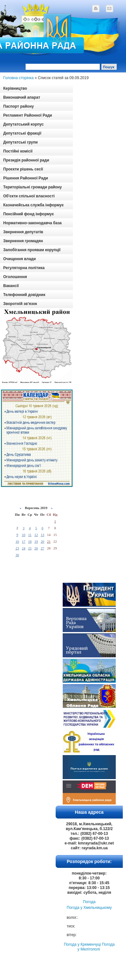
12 (36, 535)
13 (42, 535)
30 (17, 555)
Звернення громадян (23, 241)
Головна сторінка (18, 78)
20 (42, 541)
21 (49, 541)
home (95, 8)
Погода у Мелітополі (95, 946)
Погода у (89, 907)
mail (109, 8)
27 (42, 548)
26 (36, 548)
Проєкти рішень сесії (23, 169)
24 (23, 548)
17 (23, 541)
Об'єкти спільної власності (29, 196)
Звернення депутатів (23, 232)
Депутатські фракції (22, 133)
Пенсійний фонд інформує (28, 214)
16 (17, 541)
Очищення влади (19, 259)
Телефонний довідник (24, 294)
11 (30, 535)
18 (30, 541)
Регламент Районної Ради (27, 115)
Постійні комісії (18, 151)
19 (36, 541)
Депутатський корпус (23, 124)
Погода (89, 902)
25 (30, 548)
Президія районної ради (26, 160)
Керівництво (15, 88)
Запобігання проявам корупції (31, 250)
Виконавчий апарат (21, 97)
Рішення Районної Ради (25, 178)
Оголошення (15, 277)
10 (23, 535)
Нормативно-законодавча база (32, 223)
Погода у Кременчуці (82, 944)
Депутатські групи (20, 142)
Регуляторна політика (23, 268)
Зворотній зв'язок (20, 303)
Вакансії (11, 286)
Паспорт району (18, 106)
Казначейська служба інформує (33, 205)
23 (17, 548)
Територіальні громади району (32, 187)
